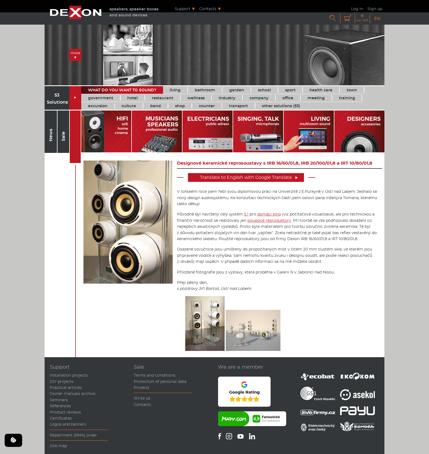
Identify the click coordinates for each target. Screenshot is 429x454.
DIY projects (61, 381)
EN (377, 18)
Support (182, 8)
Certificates (61, 418)
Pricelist (141, 387)
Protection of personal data (160, 381)
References (60, 405)
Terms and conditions (154, 375)
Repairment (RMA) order (73, 435)
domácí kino (269, 214)
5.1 (246, 214)
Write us (142, 398)
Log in (357, 8)
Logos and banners (68, 424)
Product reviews (65, 412)
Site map (58, 445)
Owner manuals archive (72, 393)
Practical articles (66, 387)
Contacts (207, 8)
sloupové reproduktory (269, 220)
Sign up (374, 8)
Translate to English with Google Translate (249, 177)
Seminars (59, 399)
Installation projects (69, 375)
